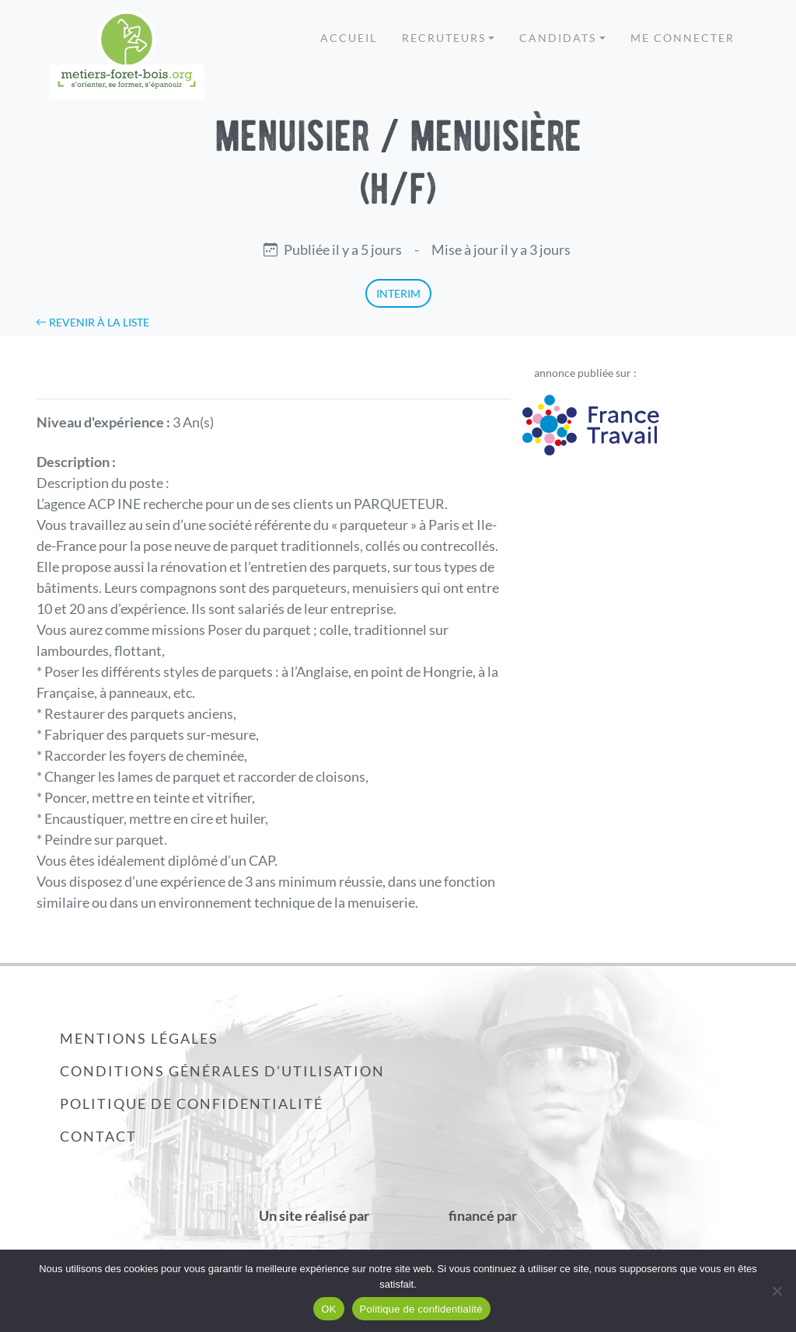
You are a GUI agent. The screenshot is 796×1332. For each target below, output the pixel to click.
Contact (98, 1136)
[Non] (776, 1291)
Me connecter (682, 37)
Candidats (557, 37)
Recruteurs (444, 37)
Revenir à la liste (92, 322)
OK (328, 1309)
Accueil (348, 37)
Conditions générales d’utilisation (222, 1070)
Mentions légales (139, 1038)
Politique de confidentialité (191, 1103)
